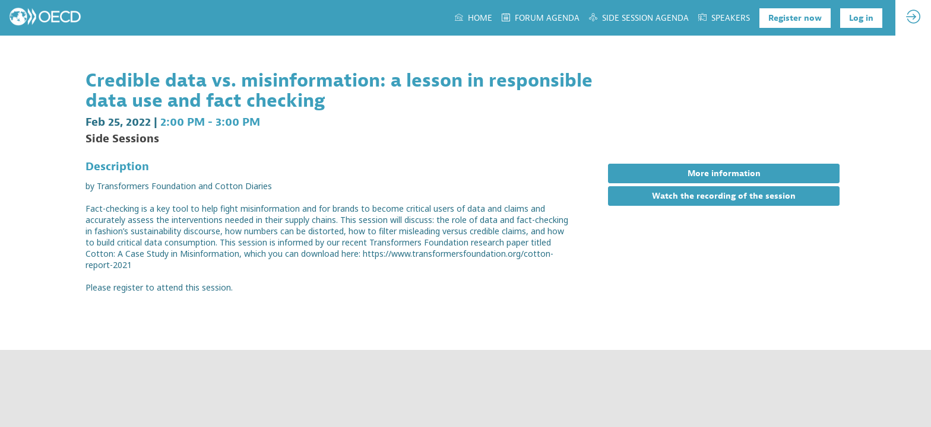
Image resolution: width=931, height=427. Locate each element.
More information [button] (724, 173)
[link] (473, 18)
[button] (795, 18)
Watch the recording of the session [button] (724, 196)
